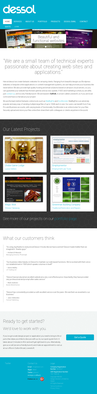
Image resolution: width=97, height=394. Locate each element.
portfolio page (66, 218)
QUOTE (8, 27)
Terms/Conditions (56, 386)
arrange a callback (34, 375)
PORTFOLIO (42, 22)
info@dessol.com (37, 367)
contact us (10, 94)
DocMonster (63, 101)
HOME (7, 22)
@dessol (36, 372)
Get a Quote (80, 337)
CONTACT (84, 22)
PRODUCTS (55, 22)
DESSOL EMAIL (70, 22)
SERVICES (18, 22)
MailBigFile (50, 101)
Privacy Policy (54, 388)
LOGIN (17, 26)
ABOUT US (30, 22)
